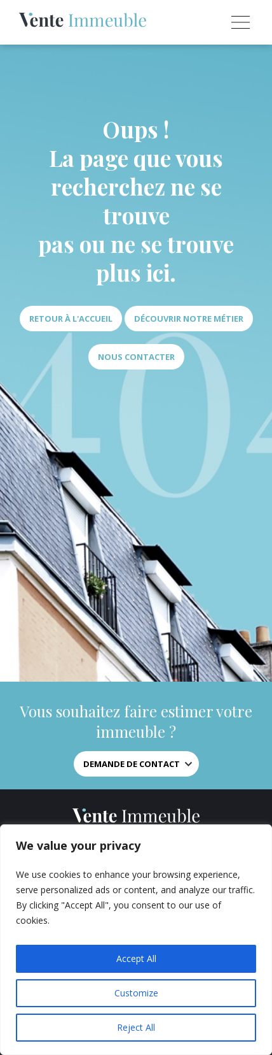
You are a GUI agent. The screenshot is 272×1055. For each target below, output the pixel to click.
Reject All (136, 1027)
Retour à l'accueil (70, 318)
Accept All (136, 958)
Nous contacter (136, 356)
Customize (136, 993)
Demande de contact (131, 764)
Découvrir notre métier (188, 318)
